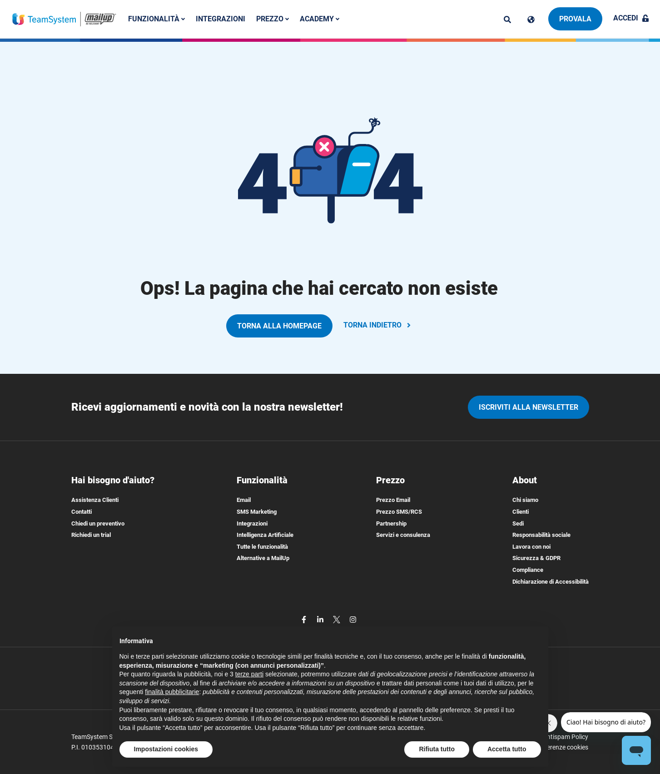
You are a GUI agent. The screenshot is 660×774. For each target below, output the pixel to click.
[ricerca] (507, 19)
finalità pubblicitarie (172, 691)
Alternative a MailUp (263, 558)
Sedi (518, 523)
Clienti (520, 511)
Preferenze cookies (561, 747)
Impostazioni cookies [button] (166, 749)
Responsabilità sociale (541, 534)
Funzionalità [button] (157, 19)
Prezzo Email (393, 499)
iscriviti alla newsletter (528, 407)
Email (244, 499)
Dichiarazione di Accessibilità (550, 581)
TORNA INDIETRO (377, 325)
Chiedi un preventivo (97, 523)
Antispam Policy (565, 736)
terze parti (249, 674)
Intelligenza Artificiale (265, 534)
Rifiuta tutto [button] (437, 749)
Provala (575, 19)
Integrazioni (221, 19)
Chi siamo (525, 499)
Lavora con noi (531, 546)
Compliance (527, 569)
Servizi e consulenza (403, 534)
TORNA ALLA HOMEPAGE (279, 326)
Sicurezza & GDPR (536, 558)
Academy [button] (320, 19)
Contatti (81, 511)
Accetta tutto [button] (506, 749)
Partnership (391, 523)
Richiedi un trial (91, 534)
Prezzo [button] (273, 19)
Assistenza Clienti (95, 499)
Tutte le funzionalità (262, 546)
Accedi (631, 18)
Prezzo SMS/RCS (399, 511)
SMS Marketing (257, 511)
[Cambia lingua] (531, 19)
